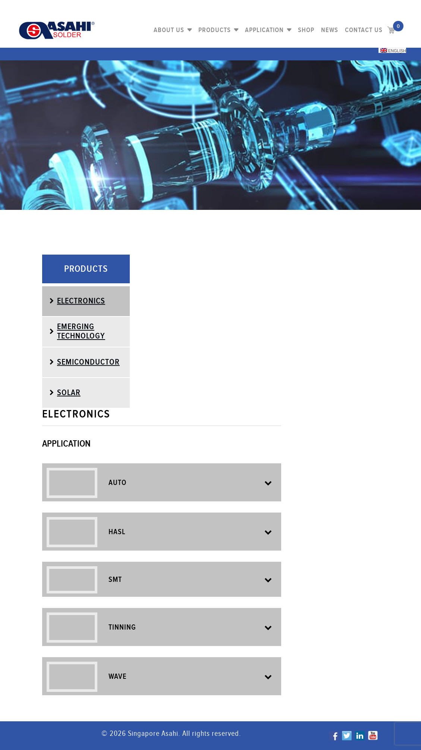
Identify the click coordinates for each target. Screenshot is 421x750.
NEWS (329, 30)
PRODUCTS (214, 30)
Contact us (364, 30)
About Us (169, 30)
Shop (306, 30)
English (393, 50)
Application (264, 30)
